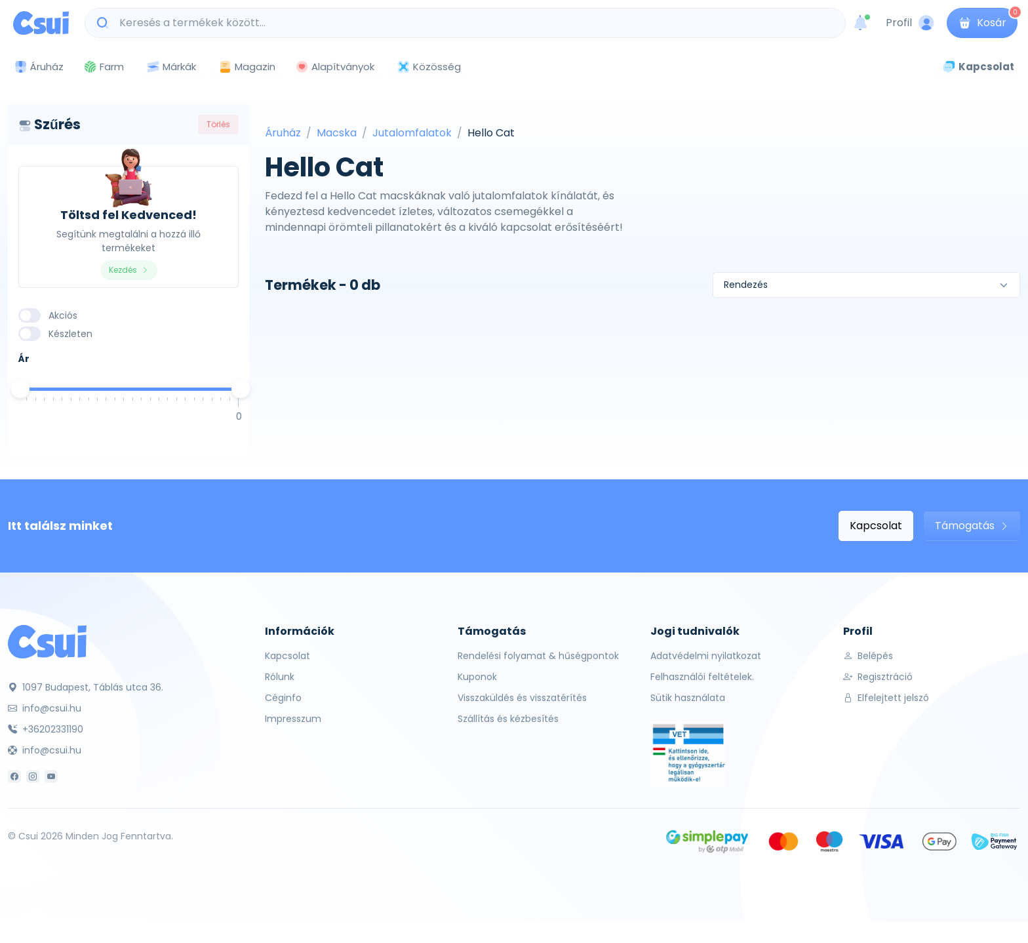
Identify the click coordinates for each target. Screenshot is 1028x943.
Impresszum (293, 718)
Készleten (70, 333)
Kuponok (477, 676)
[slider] (20, 389)
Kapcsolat (876, 525)
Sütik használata (687, 697)
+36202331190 (45, 729)
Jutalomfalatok (412, 132)
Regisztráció (878, 676)
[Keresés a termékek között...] (472, 23)
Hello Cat (491, 132)
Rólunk (279, 676)
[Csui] (47, 641)
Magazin (246, 66)
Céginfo (283, 697)
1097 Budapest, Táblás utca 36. (85, 687)
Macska (337, 132)
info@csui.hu (44, 708)
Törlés (218, 124)
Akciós (63, 315)
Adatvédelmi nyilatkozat (705, 655)
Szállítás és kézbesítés (508, 718)
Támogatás (972, 525)
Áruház (283, 132)
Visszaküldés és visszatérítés (522, 697)
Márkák (171, 67)
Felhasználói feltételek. (702, 676)
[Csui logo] (41, 23)
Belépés (868, 655)
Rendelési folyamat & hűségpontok (538, 655)
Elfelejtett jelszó (886, 697)
